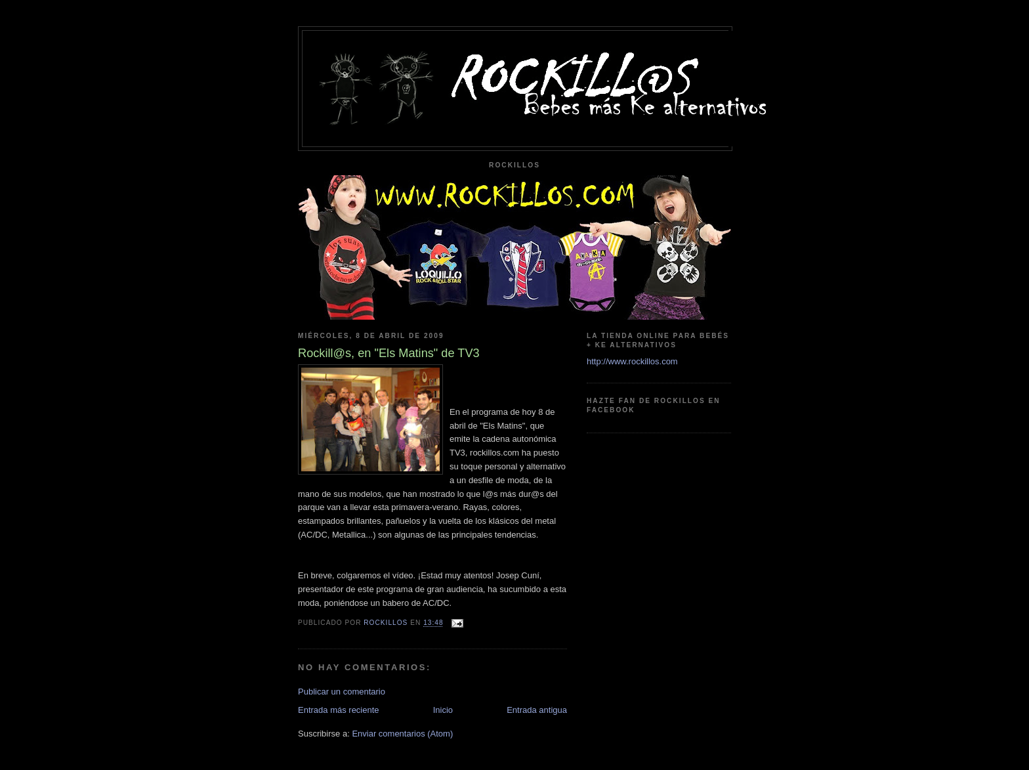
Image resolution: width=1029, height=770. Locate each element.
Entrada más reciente (338, 710)
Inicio (443, 710)
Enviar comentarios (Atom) (402, 733)
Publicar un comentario (341, 691)
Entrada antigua (537, 710)
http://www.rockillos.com (632, 361)
